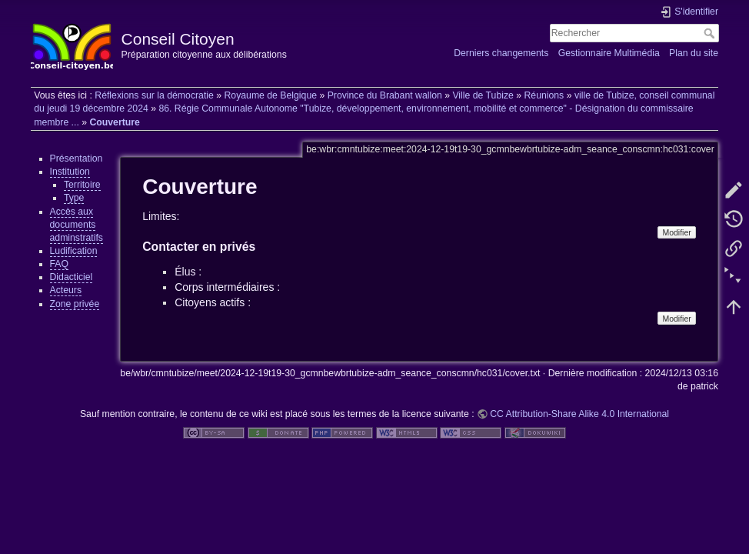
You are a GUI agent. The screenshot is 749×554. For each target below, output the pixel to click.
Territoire (82, 184)
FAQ (59, 264)
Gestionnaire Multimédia (609, 53)
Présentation (76, 158)
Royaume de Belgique (270, 95)
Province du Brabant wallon (385, 95)
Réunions (544, 95)
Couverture (114, 122)
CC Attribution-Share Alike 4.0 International (579, 414)
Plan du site (693, 53)
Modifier (676, 232)
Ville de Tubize (482, 95)
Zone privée (75, 304)
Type (74, 197)
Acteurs (66, 290)
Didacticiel (71, 277)
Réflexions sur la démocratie (154, 95)
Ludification (74, 250)
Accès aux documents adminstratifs (76, 224)
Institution (70, 171)
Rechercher (711, 33)
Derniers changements (501, 53)
